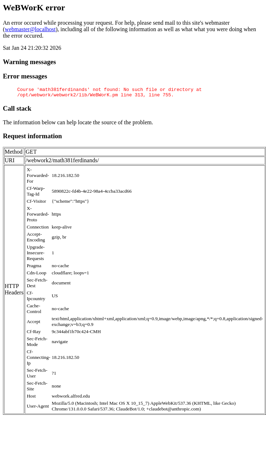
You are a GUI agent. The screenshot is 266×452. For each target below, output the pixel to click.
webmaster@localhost (30, 29)
